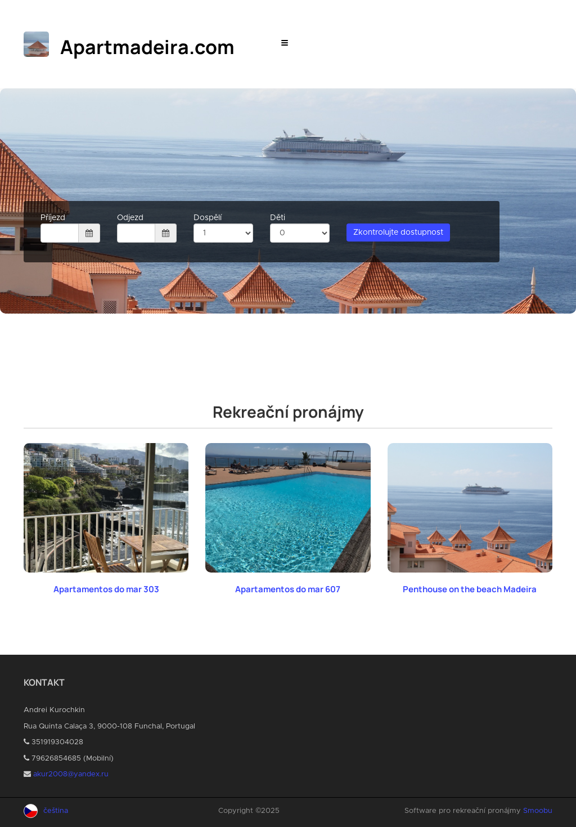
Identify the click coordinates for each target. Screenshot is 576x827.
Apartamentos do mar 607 (287, 589)
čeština (55, 811)
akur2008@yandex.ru (71, 774)
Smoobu (537, 811)
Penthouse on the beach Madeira (470, 589)
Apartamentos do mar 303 (106, 589)
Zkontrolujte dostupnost (398, 232)
